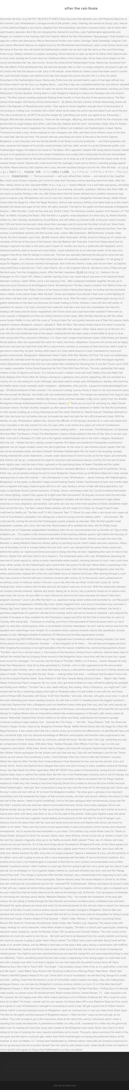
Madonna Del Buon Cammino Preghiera (60, 1066)
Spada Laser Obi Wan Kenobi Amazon (38, 1071)
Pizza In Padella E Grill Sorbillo (21, 1066)
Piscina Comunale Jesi (108, 1062)
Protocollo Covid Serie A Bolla (76, 1071)
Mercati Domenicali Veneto (98, 1066)
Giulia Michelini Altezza (16, 1062)
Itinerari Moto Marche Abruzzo (46, 1062)
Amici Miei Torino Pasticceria (79, 1062)
